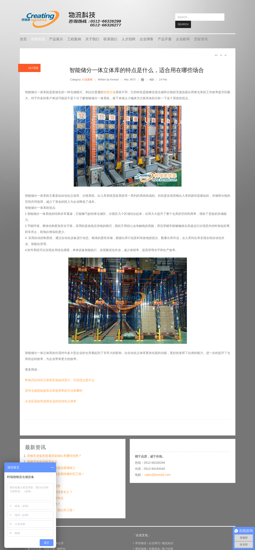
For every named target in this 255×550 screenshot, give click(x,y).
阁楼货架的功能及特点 (42, 461)
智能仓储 (109, 92)
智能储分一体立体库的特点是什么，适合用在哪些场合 (136, 70)
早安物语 (140, 543)
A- (225, 55)
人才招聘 (128, 39)
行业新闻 (87, 79)
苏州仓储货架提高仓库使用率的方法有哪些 (53, 390)
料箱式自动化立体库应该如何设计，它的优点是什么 (59, 380)
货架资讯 (201, 39)
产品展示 (56, 39)
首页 (23, 39)
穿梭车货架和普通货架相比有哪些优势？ (54, 455)
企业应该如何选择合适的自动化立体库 (50, 401)
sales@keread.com (158, 474)
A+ (216, 55)
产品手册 (165, 39)
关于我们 (92, 39)
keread (71, 19)
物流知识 (167, 543)
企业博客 (146, 39)
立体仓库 (58, 543)
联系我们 (110, 39)
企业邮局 (183, 39)
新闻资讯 (38, 39)
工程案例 (74, 39)
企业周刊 (154, 543)
